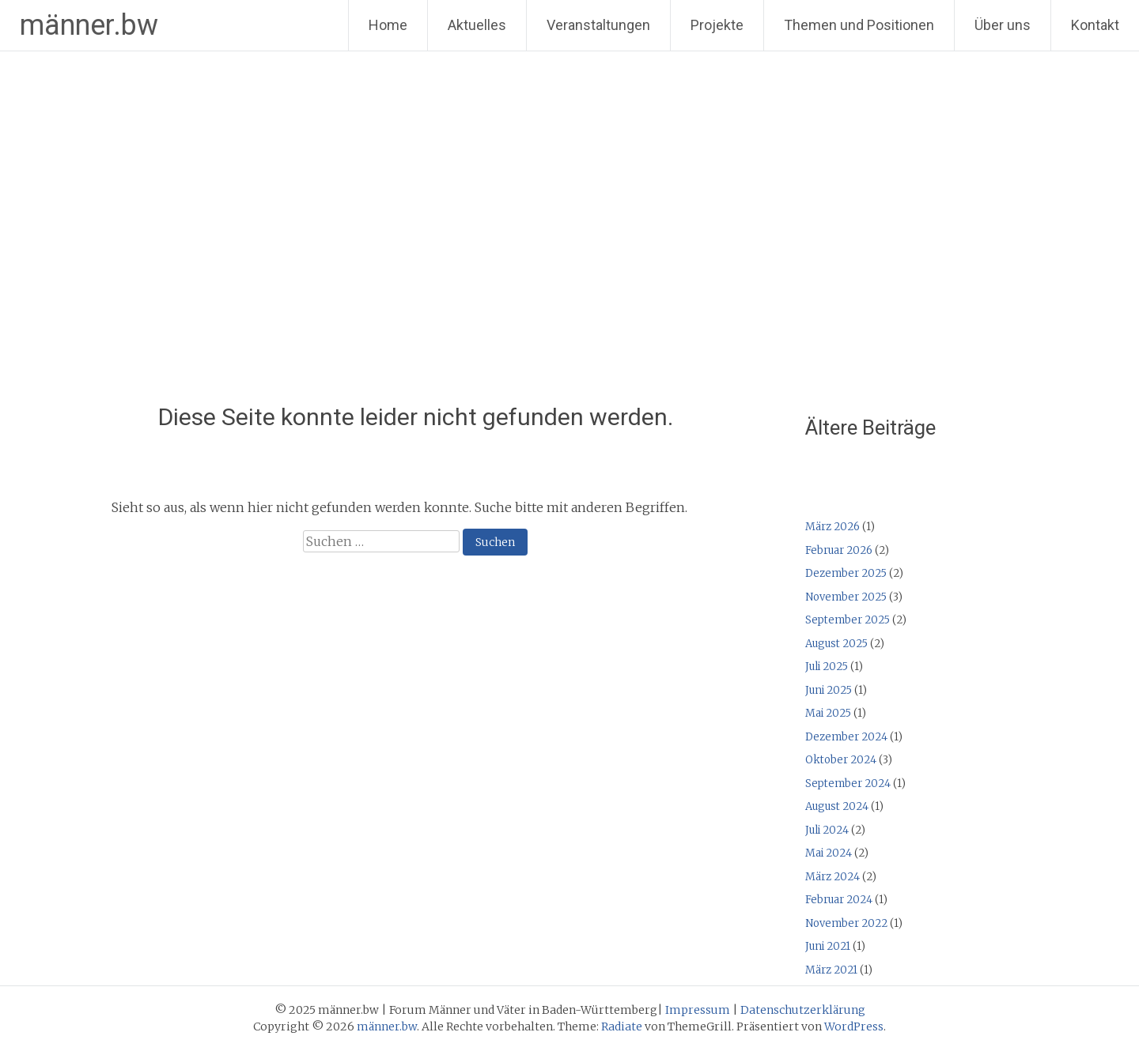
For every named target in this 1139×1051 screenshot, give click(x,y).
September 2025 (847, 620)
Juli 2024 (827, 830)
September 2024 (848, 783)
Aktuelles (477, 25)
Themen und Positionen (859, 25)
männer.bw (89, 25)
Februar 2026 (838, 550)
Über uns (1002, 25)
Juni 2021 (827, 946)
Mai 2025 (828, 713)
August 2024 (836, 806)
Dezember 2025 (846, 573)
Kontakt (1095, 25)
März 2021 (831, 970)
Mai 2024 (828, 853)
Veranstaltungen (598, 25)
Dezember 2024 (846, 737)
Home (388, 25)
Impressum (697, 1010)
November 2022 (846, 923)
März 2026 (832, 526)
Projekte (717, 25)
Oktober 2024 (840, 760)
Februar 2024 (838, 899)
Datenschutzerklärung (802, 1010)
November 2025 (846, 597)
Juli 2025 (826, 666)
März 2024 (832, 876)
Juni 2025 (828, 690)
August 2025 (836, 643)
